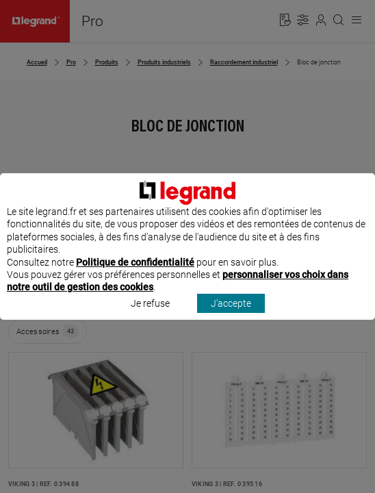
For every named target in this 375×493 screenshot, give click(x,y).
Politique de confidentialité (135, 274)
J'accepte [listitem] (231, 315)
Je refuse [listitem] (150, 315)
